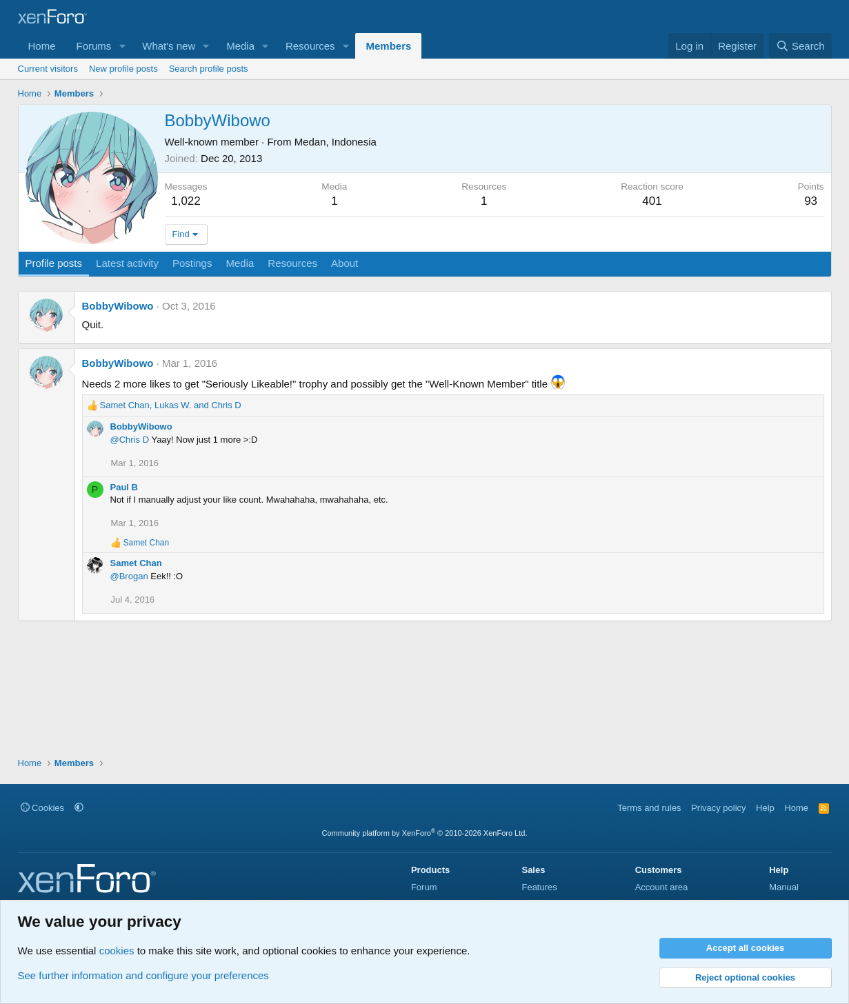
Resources (310, 46)
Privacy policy (718, 808)
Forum (424, 887)
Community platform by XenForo (425, 833)
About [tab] (344, 263)
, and (170, 405)
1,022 (186, 201)
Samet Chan (136, 563)
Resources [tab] (292, 263)
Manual (784, 887)
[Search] (800, 46)
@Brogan (129, 576)
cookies (116, 950)
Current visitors (48, 68)
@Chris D (130, 439)
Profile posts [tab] (54, 263)
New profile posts (123, 68)
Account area (661, 887)
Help (765, 808)
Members (388, 46)
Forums (94, 46)
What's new (168, 46)
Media (240, 46)
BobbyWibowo (118, 306)
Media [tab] (240, 263)
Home (42, 46)
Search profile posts (208, 68)
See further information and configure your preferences (143, 975)
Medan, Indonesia (335, 142)
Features (539, 887)
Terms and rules (649, 808)
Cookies (43, 808)
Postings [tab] (192, 263)
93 (810, 201)
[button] (122, 46)
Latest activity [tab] (127, 263)
